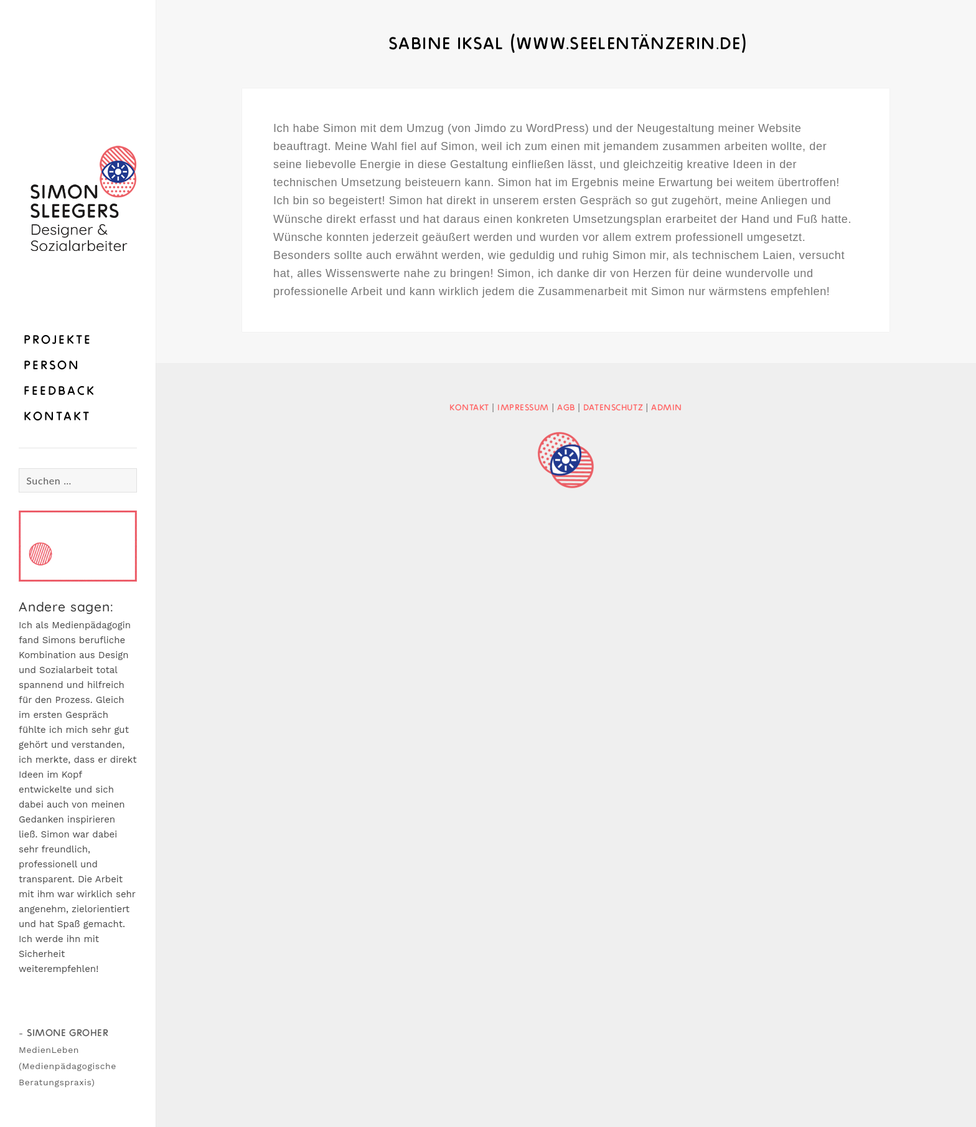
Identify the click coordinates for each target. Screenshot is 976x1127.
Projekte (58, 340)
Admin (666, 407)
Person (52, 366)
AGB (566, 407)
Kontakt (57, 417)
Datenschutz (613, 407)
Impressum (523, 407)
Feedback (60, 391)
